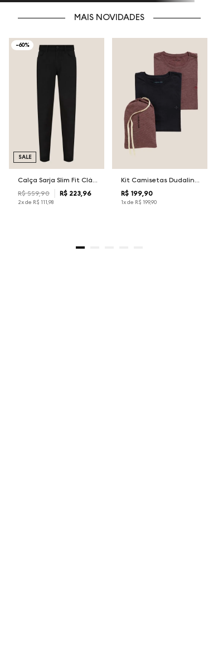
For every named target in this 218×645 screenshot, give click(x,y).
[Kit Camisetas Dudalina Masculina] (160, 131)
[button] (80, 247)
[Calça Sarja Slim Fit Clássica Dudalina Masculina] (57, 131)
